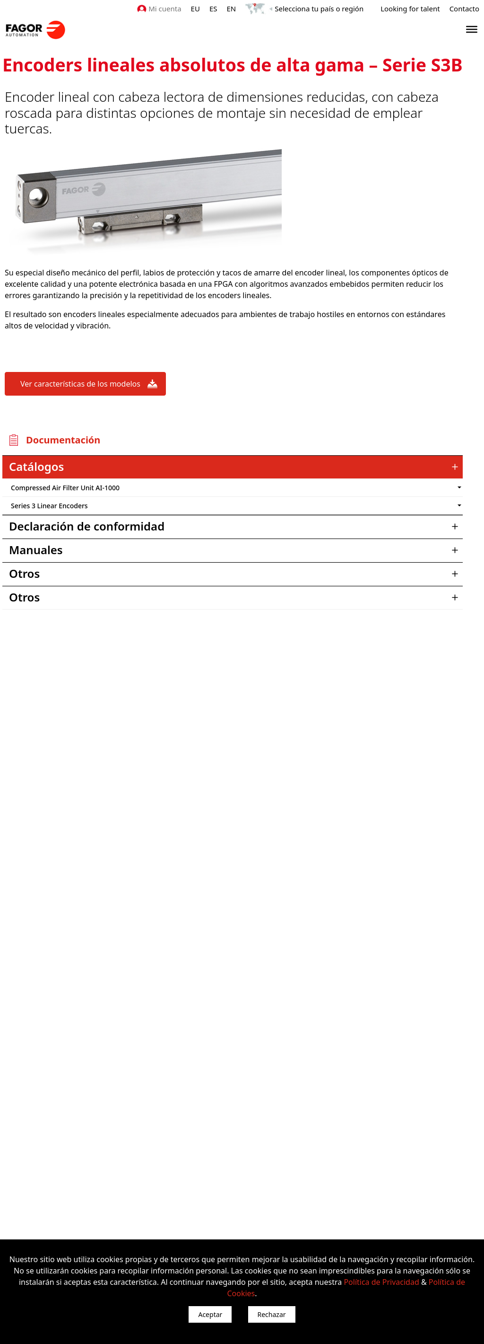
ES (213, 8)
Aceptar (210, 1314)
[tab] (232, 467)
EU (195, 8)
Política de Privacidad (381, 1282)
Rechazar (272, 1314)
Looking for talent (410, 8)
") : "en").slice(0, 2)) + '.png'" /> (413, 487)
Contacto (464, 8)
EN (231, 8)
